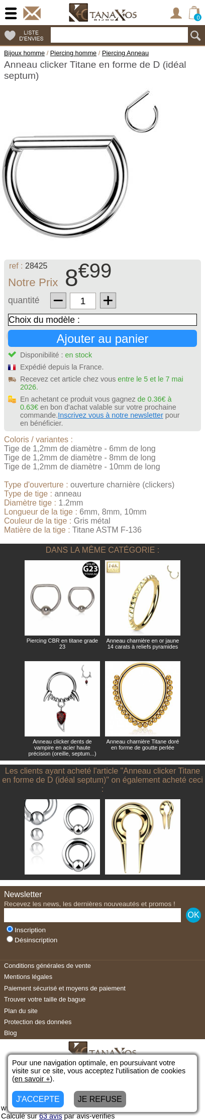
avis (50, 1116)
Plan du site (21, 1011)
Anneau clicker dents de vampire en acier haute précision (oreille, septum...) (62, 747)
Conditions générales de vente (47, 965)
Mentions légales (28, 976)
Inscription (26, 930)
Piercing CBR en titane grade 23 (62, 644)
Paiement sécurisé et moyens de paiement (65, 988)
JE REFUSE (100, 1099)
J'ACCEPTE (38, 1099)
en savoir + (32, 1079)
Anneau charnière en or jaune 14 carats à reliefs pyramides (143, 644)
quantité (24, 300)
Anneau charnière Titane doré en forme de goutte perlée (143, 744)
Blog (10, 1033)
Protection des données (37, 1022)
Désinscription (32, 940)
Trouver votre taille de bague (44, 999)
